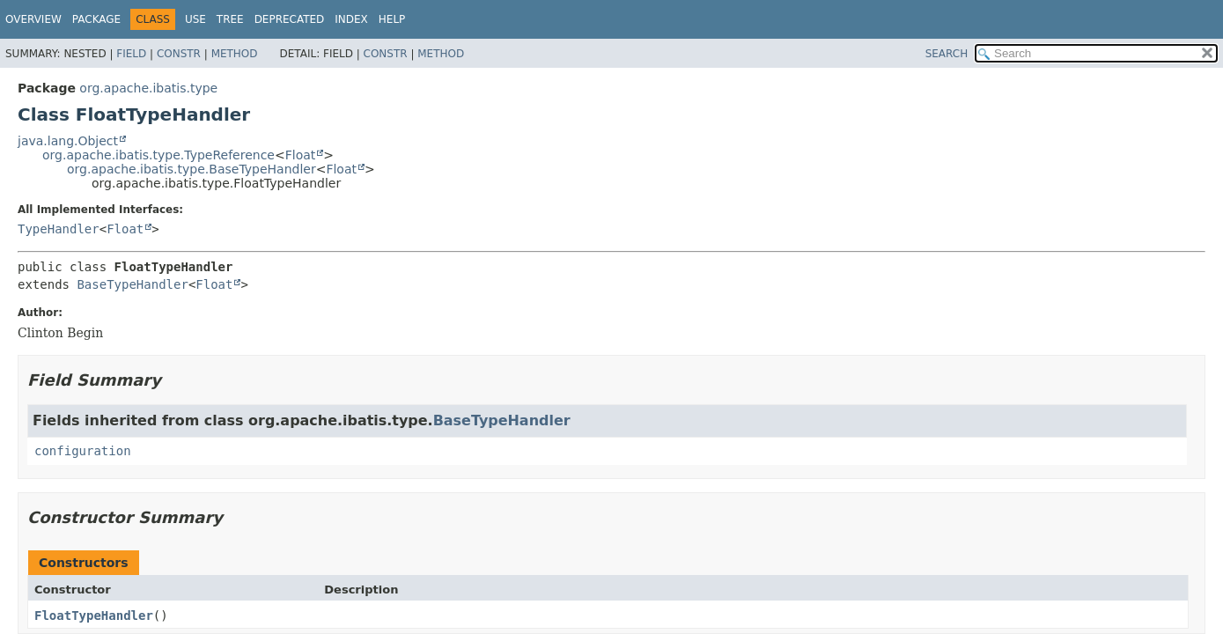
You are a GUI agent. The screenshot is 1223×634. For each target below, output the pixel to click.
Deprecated (289, 19)
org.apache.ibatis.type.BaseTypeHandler (191, 169)
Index (351, 19)
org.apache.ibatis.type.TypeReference (158, 155)
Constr (179, 54)
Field (131, 54)
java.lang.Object (68, 141)
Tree (230, 19)
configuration (82, 451)
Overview (33, 19)
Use (195, 19)
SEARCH (947, 54)
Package (96, 19)
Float (300, 155)
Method (234, 54)
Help (392, 19)
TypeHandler (58, 229)
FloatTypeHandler (93, 615)
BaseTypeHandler (132, 284)
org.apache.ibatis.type (148, 88)
